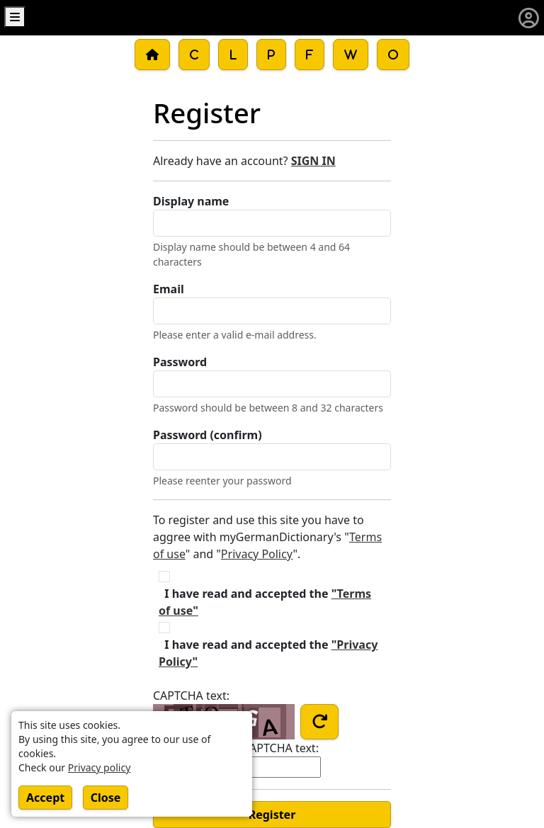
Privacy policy (99, 767)
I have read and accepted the (265, 602)
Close (106, 797)
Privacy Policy (257, 554)
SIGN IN (313, 161)
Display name (191, 201)
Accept (45, 797)
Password (180, 362)
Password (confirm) (207, 435)
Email (168, 289)
